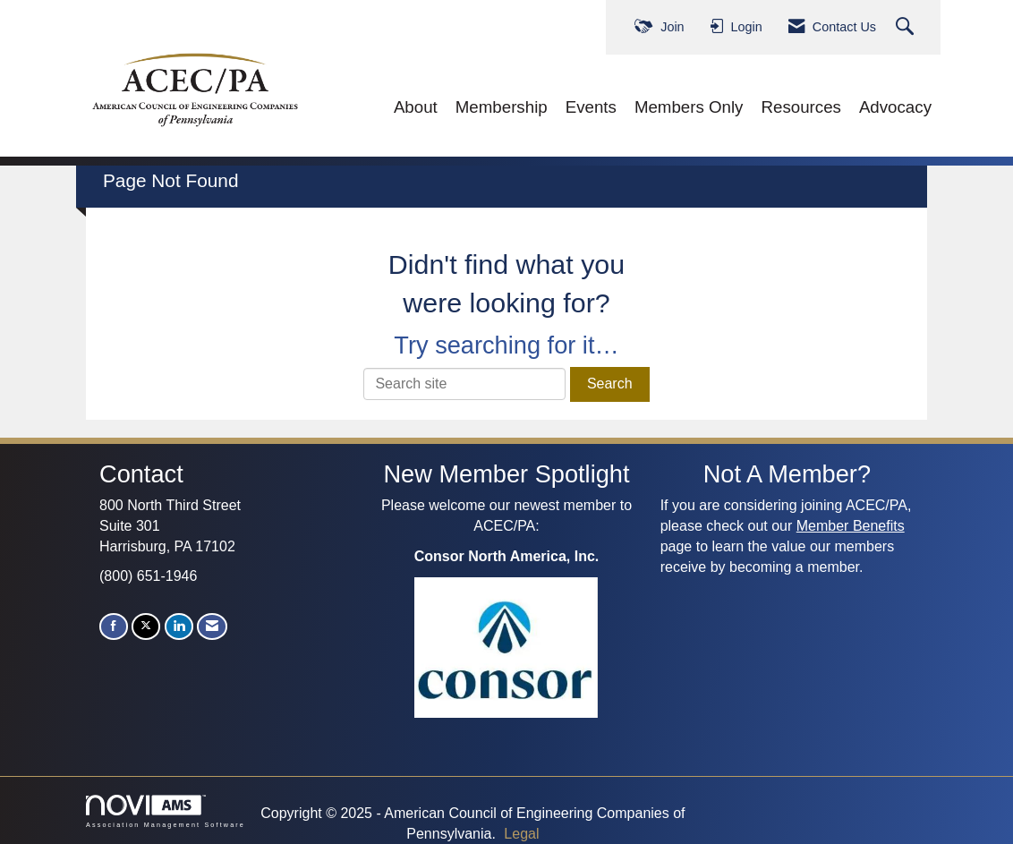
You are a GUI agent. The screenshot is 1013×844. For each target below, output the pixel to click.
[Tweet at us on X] (146, 626)
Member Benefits (850, 525)
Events (591, 107)
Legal (521, 833)
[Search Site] (907, 27)
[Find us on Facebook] (113, 626)
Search (610, 383)
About (416, 107)
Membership (501, 107)
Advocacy (895, 107)
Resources (800, 107)
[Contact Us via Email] (212, 626)
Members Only (689, 107)
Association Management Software (165, 811)
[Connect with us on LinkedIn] (179, 626)
